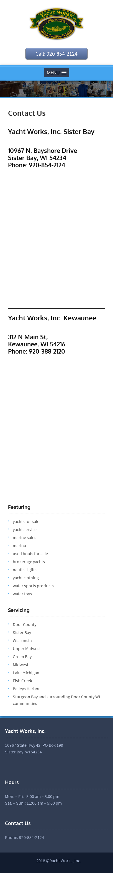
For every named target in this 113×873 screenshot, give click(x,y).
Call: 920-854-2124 (56, 53)
